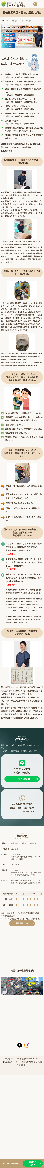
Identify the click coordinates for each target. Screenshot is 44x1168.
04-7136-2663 (24, 804)
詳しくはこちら (22, 923)
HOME (3, 21)
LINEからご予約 (32, 1163)
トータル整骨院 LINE (22, 779)
